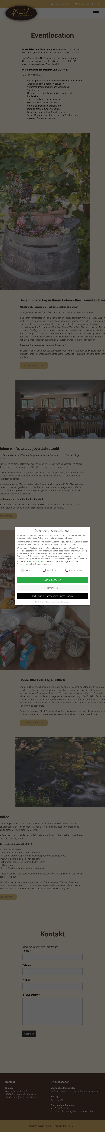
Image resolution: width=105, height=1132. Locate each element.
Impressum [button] (66, 601)
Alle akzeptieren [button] (52, 579)
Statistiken (49, 570)
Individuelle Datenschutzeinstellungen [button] (52, 595)
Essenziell (27, 570)
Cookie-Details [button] (40, 601)
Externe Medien (73, 570)
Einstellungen (22, 563)
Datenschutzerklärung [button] (53, 601)
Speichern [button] (52, 587)
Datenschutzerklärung (35, 561)
